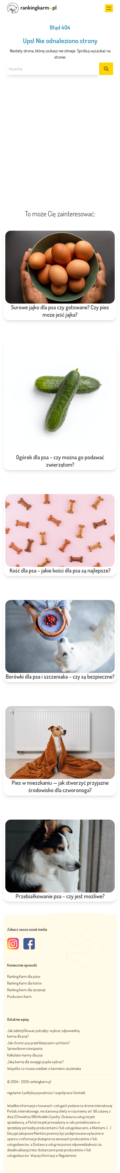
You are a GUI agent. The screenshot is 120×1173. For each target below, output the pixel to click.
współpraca (63, 1092)
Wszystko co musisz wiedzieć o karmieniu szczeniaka (44, 1068)
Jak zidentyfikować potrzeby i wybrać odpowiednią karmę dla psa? (43, 1033)
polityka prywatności (38, 1092)
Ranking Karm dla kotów (24, 983)
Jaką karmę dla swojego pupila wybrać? (35, 1062)
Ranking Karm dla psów (23, 976)
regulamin (14, 1092)
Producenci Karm (19, 996)
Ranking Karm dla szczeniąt (26, 990)
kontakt (79, 1092)
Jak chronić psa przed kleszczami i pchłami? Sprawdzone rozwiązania (38, 1046)
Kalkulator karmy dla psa (24, 1055)
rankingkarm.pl (40, 1081)
